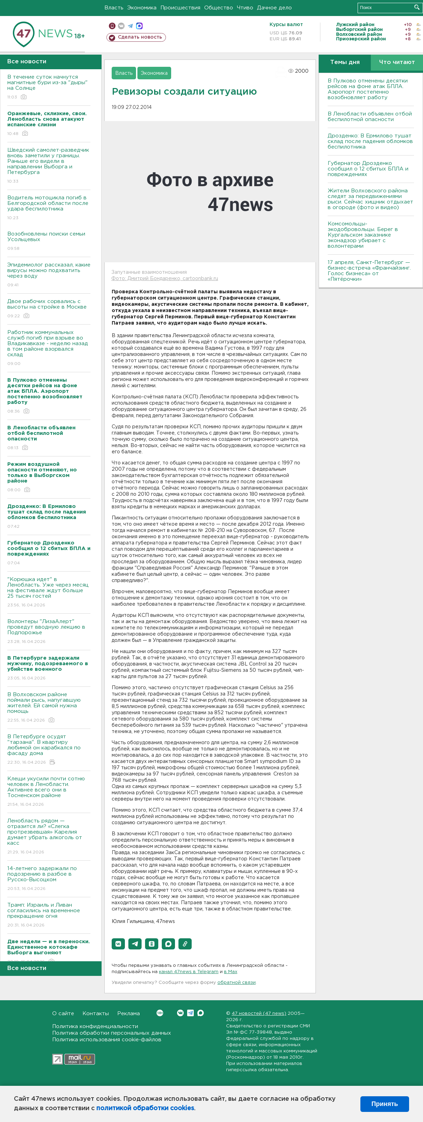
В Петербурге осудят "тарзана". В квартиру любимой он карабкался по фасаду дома (48, 749)
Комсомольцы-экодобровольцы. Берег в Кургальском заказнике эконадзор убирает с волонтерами (363, 235)
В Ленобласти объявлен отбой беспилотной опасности (370, 117)
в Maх (230, 972)
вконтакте (121, 26)
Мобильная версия (112, 26)
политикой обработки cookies (145, 1108)
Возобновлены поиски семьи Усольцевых (48, 242)
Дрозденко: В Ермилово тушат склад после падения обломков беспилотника (370, 141)
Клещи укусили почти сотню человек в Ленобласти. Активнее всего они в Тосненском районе (48, 792)
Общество (218, 8)
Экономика (142, 8)
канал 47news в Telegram (188, 972)
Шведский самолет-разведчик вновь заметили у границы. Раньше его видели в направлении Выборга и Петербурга (48, 166)
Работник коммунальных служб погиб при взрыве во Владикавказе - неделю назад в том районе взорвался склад (48, 348)
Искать (417, 7)
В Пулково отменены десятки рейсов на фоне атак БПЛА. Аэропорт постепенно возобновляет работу (368, 89)
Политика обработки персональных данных (111, 1033)
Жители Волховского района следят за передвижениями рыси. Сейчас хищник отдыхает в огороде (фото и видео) (370, 199)
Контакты (95, 1013)
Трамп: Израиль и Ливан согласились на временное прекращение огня (48, 915)
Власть (113, 8)
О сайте (63, 1013)
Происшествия (180, 8)
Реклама (128, 1013)
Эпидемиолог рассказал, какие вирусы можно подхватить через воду (48, 275)
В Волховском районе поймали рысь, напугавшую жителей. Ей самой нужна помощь (48, 707)
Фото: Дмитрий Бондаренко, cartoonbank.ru (164, 279)
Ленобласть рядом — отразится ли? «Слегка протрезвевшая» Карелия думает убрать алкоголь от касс (48, 837)
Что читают (397, 62)
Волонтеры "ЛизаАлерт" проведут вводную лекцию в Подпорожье (48, 632)
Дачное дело (274, 8)
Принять (385, 1103)
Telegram (190, 1013)
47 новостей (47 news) (259, 1014)
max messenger (139, 26)
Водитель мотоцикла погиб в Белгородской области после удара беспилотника (48, 208)
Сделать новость (140, 37)
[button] (118, 943)
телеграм (130, 26)
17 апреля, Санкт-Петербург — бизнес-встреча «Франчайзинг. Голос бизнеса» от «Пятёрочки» (369, 270)
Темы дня (345, 62)
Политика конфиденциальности (95, 1026)
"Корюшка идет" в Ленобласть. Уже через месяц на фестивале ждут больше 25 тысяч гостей (48, 592)
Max (200, 1013)
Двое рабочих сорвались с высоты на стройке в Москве (48, 309)
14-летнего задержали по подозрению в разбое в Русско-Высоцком (48, 879)
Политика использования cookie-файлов (106, 1039)
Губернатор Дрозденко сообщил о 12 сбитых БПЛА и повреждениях (368, 169)
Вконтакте (160, 1013)
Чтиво (245, 8)
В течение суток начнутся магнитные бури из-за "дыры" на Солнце (48, 87)
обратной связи (236, 983)
